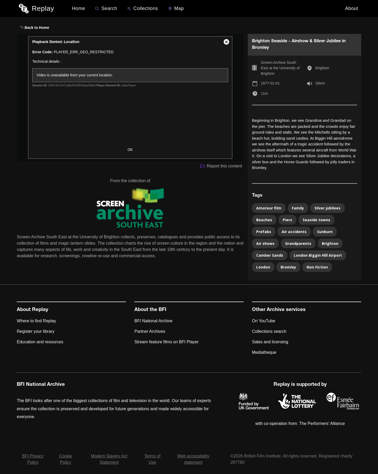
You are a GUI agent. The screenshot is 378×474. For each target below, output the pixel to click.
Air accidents (294, 231)
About (351, 8)
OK (130, 150)
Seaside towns (316, 219)
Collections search (269, 331)
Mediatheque (264, 352)
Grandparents (298, 243)
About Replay (32, 310)
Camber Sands (269, 255)
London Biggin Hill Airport (318, 255)
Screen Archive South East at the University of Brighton (280, 68)
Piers (287, 219)
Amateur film (268, 208)
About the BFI (150, 310)
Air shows (265, 243)
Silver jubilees (327, 208)
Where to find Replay (36, 321)
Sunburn (325, 231)
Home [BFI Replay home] (78, 8)
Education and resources (40, 342)
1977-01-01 (270, 83)
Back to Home (34, 27)
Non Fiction (317, 267)
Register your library (35, 331)
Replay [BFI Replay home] (43, 8)
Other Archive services (279, 310)
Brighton (322, 68)
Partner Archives (149, 331)
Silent (320, 83)
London (263, 267)
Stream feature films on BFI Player (166, 342)
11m (264, 93)
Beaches (264, 219)
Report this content (221, 166)
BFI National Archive (153, 321)
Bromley (288, 267)
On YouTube (263, 321)
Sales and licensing (270, 342)
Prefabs (263, 231)
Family (298, 208)
